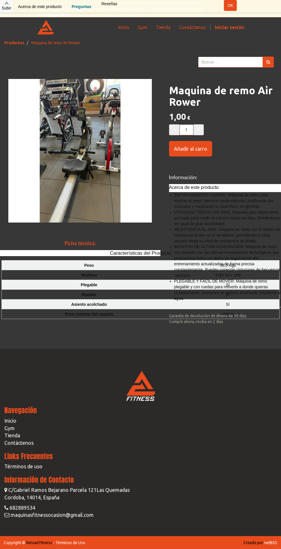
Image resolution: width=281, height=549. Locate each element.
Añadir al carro (190, 149)
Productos (14, 42)
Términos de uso (23, 466)
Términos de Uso (70, 542)
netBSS (270, 542)
